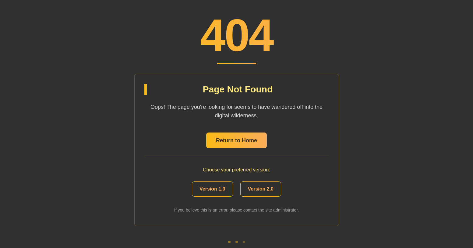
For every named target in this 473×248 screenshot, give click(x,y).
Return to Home (236, 140)
